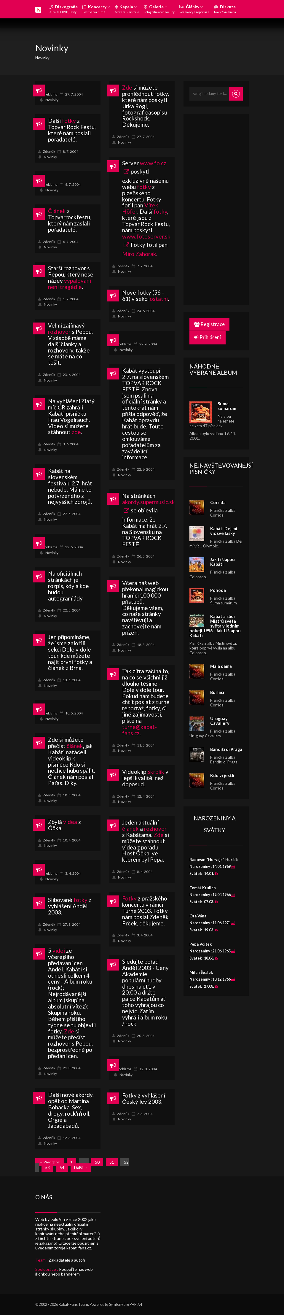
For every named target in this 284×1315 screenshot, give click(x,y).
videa (70, 821)
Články (194, 9)
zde (76, 431)
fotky (69, 120)
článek (75, 745)
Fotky (129, 898)
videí (58, 950)
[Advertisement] (233, 209)
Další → (80, 1167)
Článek (57, 210)
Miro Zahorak (139, 253)
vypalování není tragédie (69, 283)
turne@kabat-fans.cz (139, 729)
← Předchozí (49, 1162)
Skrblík (155, 771)
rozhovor (59, 331)
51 (111, 1162)
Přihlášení (207, 337)
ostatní (159, 298)
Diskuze (225, 9)
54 (62, 1167)
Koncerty (96, 9)
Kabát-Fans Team (73, 1304)
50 (97, 1162)
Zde (127, 87)
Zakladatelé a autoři (67, 1259)
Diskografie (64, 9)
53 (47, 1167)
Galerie (159, 9)
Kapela (127, 9)
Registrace (209, 324)
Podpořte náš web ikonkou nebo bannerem (64, 1271)
